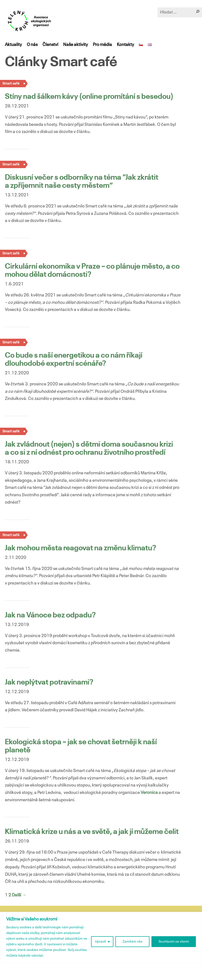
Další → (19, 895)
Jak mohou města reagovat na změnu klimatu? (80, 548)
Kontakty (125, 45)
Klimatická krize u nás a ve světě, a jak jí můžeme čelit (92, 832)
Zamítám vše (132, 941)
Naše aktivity (75, 45)
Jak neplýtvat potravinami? (49, 682)
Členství (50, 45)
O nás (32, 45)
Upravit (100, 941)
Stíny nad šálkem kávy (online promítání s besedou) (89, 97)
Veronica (149, 792)
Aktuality (13, 45)
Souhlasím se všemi (174, 941)
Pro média (102, 45)
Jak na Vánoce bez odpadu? (50, 615)
